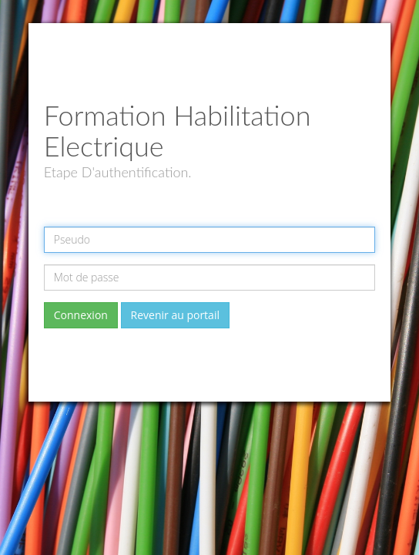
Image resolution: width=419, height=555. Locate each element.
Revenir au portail (175, 315)
